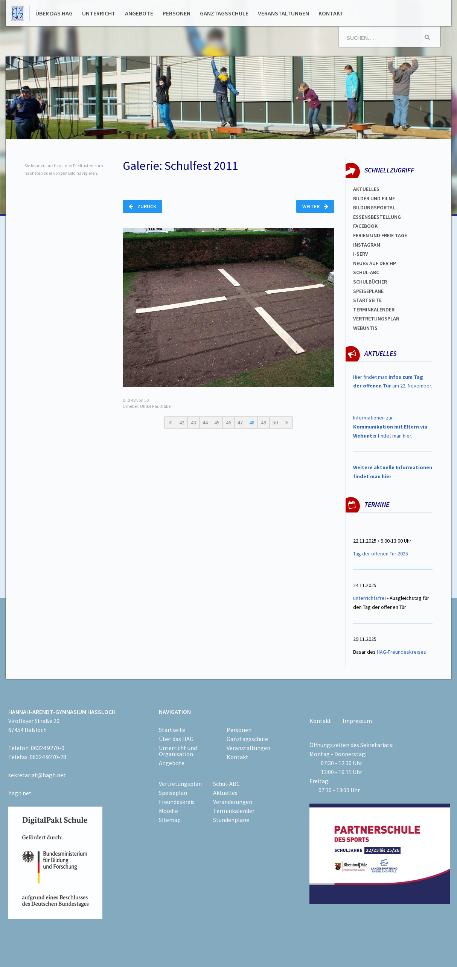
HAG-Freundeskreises (401, 651)
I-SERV (360, 253)
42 (181, 422)
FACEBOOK (365, 226)
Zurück (142, 206)
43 (193, 422)
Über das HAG (54, 13)
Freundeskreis (177, 801)
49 (263, 422)
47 (240, 422)
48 (251, 422)
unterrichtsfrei (369, 598)
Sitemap (170, 820)
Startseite (367, 300)
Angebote (139, 13)
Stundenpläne (231, 820)
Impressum (357, 720)
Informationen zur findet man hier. (390, 426)
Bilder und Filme (374, 198)
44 (205, 422)
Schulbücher (370, 281)
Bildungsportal (374, 207)
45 (216, 422)
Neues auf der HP (374, 263)
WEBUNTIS (365, 328)
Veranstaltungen (283, 13)
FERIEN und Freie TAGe (380, 235)
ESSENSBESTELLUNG (377, 217)
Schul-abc (366, 272)
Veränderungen (232, 801)
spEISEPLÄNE (368, 291)
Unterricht (99, 13)
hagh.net (20, 793)
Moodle (168, 810)
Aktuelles (366, 189)
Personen (176, 13)
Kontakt (331, 13)
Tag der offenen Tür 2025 (380, 553)
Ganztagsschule (224, 13)
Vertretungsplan (180, 783)
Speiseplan (173, 792)
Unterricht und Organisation (178, 751)
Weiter (315, 206)
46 (228, 422)
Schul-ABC (226, 783)
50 (275, 422)
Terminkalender (374, 309)
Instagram (366, 244)
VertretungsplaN (376, 318)
